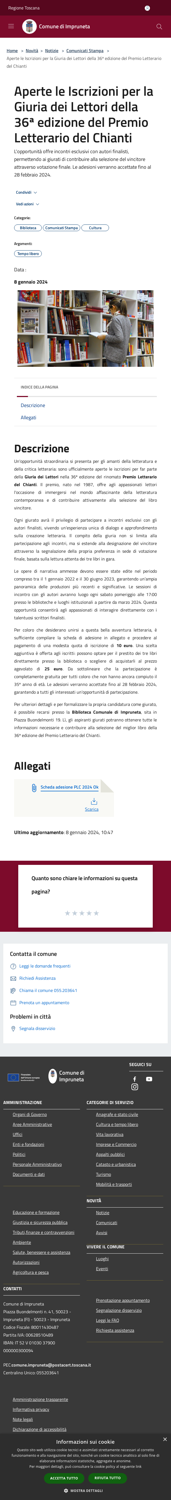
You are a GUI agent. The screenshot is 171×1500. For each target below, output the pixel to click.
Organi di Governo (30, 1114)
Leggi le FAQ (107, 1320)
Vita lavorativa (109, 1134)
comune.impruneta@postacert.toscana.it (51, 1365)
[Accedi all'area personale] (147, 8)
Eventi (102, 1268)
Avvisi (101, 1232)
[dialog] (85, 1467)
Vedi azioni (28, 204)
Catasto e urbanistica (116, 1164)
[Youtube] (149, 1079)
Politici (19, 1154)
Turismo (103, 1174)
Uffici (17, 1134)
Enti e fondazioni (28, 1144)
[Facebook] (134, 1079)
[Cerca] (159, 26)
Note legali (23, 1419)
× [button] (165, 1440)
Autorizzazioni (26, 1262)
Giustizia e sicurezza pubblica (40, 1222)
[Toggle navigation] (11, 26)
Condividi (27, 192)
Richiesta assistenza (115, 1330)
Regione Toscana (24, 7)
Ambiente (22, 1242)
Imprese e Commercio (116, 1144)
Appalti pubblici (110, 1154)
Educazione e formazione (36, 1212)
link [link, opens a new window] (139, 1466)
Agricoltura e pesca (31, 1272)
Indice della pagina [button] (39, 387)
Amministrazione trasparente (40, 1399)
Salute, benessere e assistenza (41, 1252)
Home (12, 50)
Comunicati (106, 1222)
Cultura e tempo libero (117, 1124)
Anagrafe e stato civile (117, 1114)
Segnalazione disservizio (119, 1310)
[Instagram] (134, 1087)
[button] (85, 1490)
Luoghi (102, 1258)
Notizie (51, 50)
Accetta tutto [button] (64, 1478)
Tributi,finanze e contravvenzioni (43, 1232)
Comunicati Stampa (84, 50)
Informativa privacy (31, 1409)
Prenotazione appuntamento (123, 1300)
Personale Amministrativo (37, 1164)
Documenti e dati (29, 1174)
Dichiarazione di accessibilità (39, 1429)
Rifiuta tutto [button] (108, 1478)
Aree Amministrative (32, 1124)
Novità (32, 50)
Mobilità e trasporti (114, 1184)
